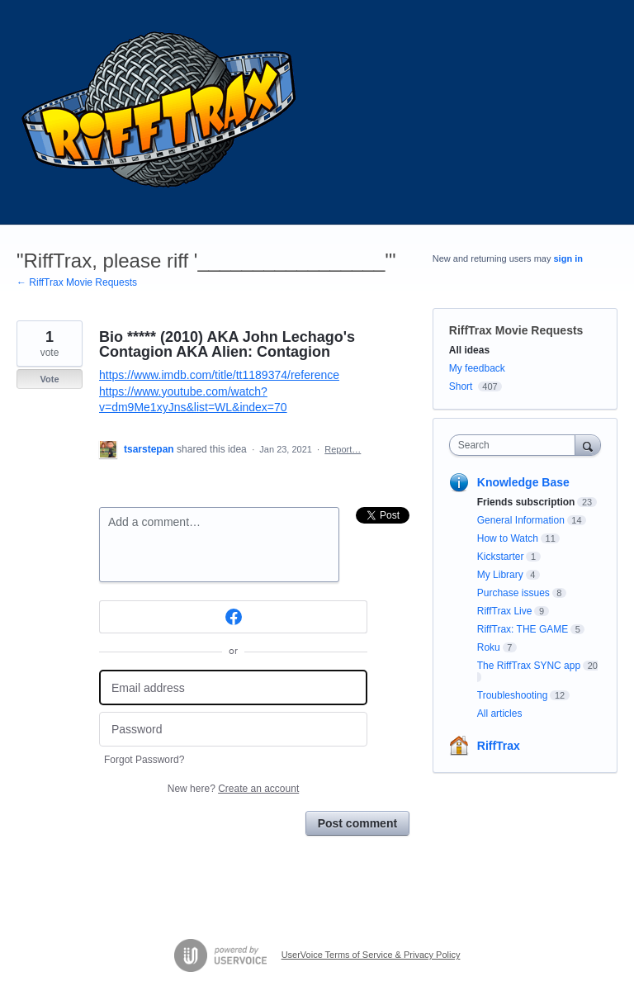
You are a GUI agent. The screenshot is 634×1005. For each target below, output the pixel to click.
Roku (488, 647)
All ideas (469, 350)
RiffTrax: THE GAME (522, 629)
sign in (568, 258)
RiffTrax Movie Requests (516, 330)
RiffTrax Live (504, 611)
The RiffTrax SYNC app (528, 665)
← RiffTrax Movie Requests (77, 282)
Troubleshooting (512, 695)
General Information (521, 520)
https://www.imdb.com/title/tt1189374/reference (219, 375)
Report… (342, 449)
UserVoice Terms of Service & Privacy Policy (371, 955)
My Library (500, 575)
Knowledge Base (523, 482)
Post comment (357, 823)
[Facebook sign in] (233, 616)
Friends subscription (526, 502)
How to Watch (507, 538)
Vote (49, 379)
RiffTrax (498, 745)
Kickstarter (500, 556)
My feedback (477, 368)
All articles (500, 713)
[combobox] (516, 445)
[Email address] (233, 687)
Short (461, 386)
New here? (233, 788)
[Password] (233, 729)
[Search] (588, 444)
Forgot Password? (144, 760)
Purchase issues (513, 593)
